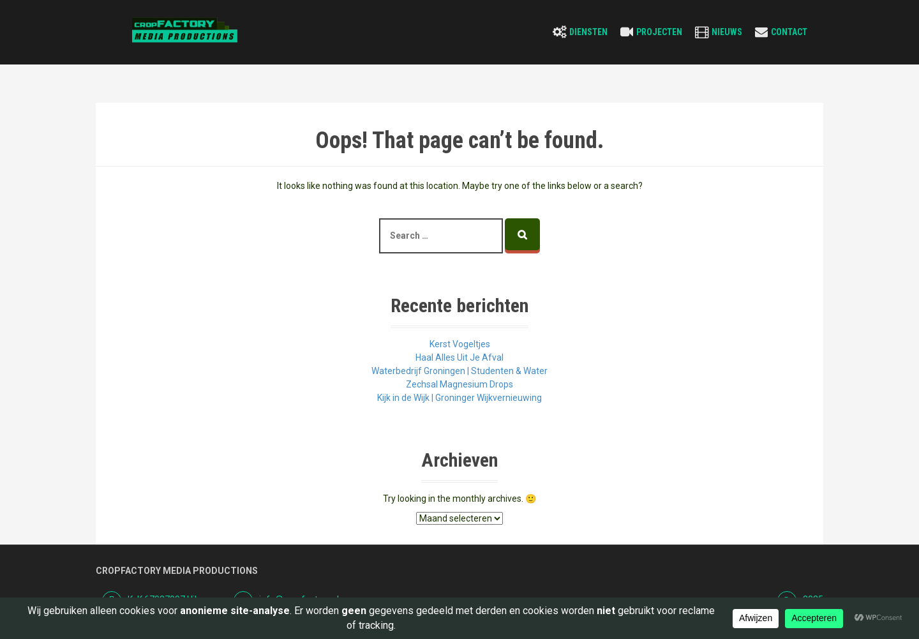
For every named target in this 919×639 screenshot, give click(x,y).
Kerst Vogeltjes (460, 344)
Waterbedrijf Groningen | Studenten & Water (459, 371)
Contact (789, 32)
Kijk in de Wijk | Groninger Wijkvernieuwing (459, 398)
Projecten (659, 32)
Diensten (588, 32)
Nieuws (727, 32)
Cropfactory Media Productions (177, 571)
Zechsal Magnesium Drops (459, 384)
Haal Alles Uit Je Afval (459, 357)
